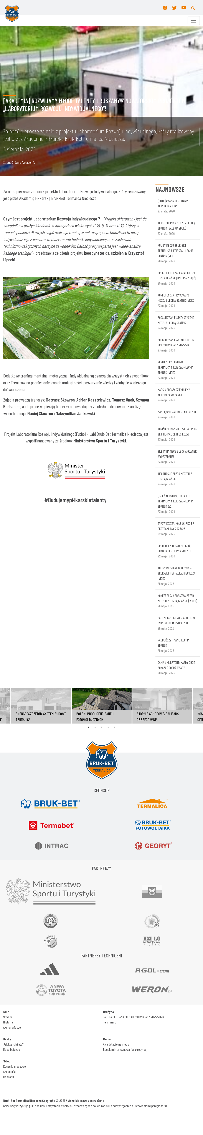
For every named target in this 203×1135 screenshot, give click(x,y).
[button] (193, 7)
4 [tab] (108, 727)
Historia (8, 1022)
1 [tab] (88, 727)
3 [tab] (101, 727)
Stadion (8, 1017)
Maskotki (8, 1077)
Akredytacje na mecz (116, 1044)
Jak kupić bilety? (13, 1044)
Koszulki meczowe (14, 1066)
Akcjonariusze (12, 1027)
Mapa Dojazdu (11, 1049)
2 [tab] (95, 727)
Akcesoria (9, 1071)
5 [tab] (114, 727)
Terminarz (109, 1022)
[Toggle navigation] (194, 20)
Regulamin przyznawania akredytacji (125, 1049)
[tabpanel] (101, 706)
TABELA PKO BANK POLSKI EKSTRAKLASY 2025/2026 (133, 1017)
